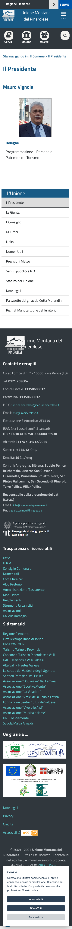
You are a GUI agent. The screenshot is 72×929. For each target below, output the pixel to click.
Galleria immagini (15, 615)
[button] (53, 4)
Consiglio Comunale (17, 568)
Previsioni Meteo (18, 261)
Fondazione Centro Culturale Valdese (29, 702)
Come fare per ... (14, 579)
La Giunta (13, 212)
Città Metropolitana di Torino (23, 638)
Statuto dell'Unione (20, 280)
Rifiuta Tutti (36, 908)
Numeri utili (11, 573)
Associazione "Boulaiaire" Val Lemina (29, 681)
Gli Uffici (12, 231)
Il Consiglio (13, 222)
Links (10, 241)
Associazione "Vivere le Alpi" (23, 707)
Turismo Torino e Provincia (21, 649)
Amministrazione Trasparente (24, 589)
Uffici (7, 557)
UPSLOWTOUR (13, 644)
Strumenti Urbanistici (18, 605)
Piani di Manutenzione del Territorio (30, 310)
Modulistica (11, 594)
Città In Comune (49, 865)
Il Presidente (15, 202)
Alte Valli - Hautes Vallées (21, 665)
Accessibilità (11, 832)
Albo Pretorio (12, 584)
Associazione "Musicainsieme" (24, 712)
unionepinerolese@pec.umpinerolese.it (35, 405)
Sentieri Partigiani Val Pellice (23, 675)
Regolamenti (12, 600)
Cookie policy (30, 890)
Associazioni (12, 610)
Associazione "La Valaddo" (22, 691)
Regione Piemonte (18, 4)
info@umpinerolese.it (25, 413)
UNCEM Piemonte (16, 718)
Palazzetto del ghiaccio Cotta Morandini (33, 300)
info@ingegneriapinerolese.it (30, 505)
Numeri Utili (14, 251)
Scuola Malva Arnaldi (18, 723)
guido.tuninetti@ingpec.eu (26, 510)
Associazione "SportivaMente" (24, 686)
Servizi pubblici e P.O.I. (21, 271)
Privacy (8, 815)
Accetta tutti (36, 899)
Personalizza (36, 917)
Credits (8, 824)
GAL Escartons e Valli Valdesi (23, 660)
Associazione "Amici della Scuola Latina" (31, 696)
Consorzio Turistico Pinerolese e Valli (29, 654)
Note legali (13, 290)
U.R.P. (7, 563)
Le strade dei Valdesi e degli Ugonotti (29, 670)
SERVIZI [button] (65, 4)
